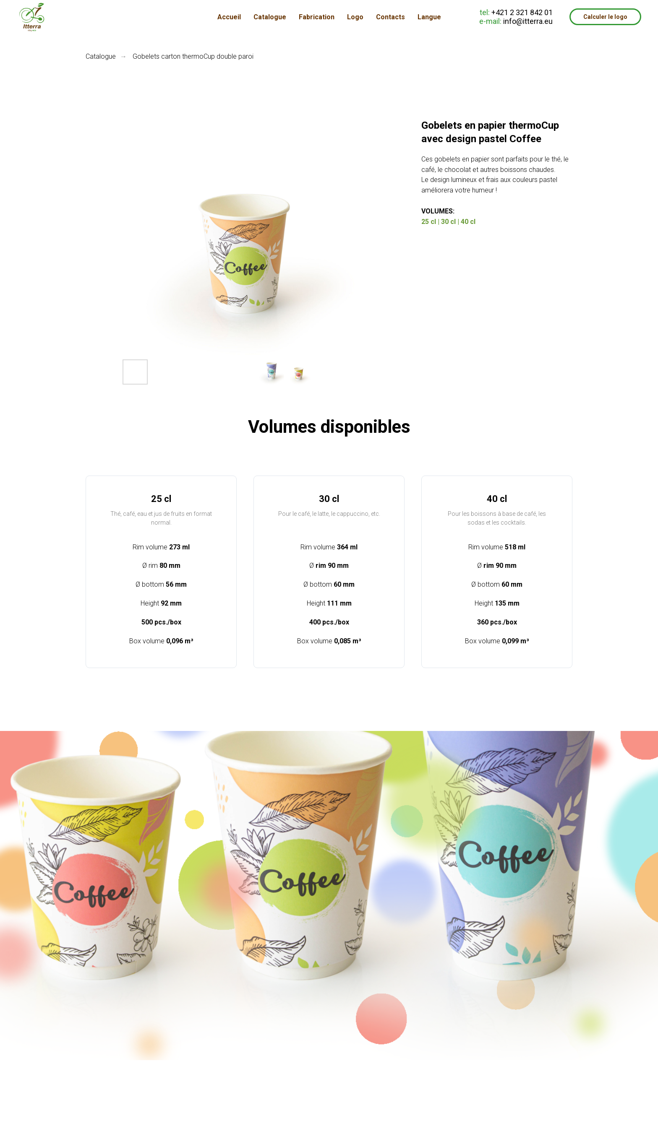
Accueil (229, 17)
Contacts (390, 17)
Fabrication (316, 17)
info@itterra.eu (528, 21)
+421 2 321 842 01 (522, 12)
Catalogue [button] (269, 17)
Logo (355, 17)
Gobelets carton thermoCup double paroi (193, 56)
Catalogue (101, 56)
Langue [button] (429, 17)
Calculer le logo (605, 16)
